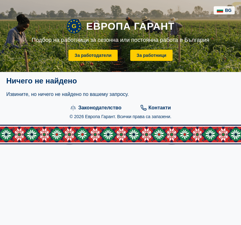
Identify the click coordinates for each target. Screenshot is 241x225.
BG (224, 10)
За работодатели (93, 55)
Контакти (155, 108)
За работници (151, 55)
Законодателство (95, 108)
